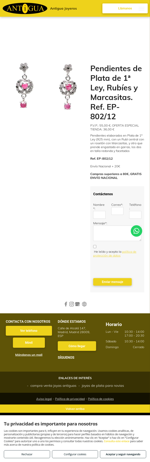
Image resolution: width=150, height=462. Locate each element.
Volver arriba (75, 409)
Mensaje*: (100, 223)
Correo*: (117, 205)
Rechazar (26, 454)
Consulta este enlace (116, 441)
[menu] (142, 9)
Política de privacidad (70, 399)
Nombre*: (99, 206)
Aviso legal (44, 399)
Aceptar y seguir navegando (123, 454)
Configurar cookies (75, 454)
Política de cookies (101, 399)
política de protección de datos (114, 253)
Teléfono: (135, 206)
